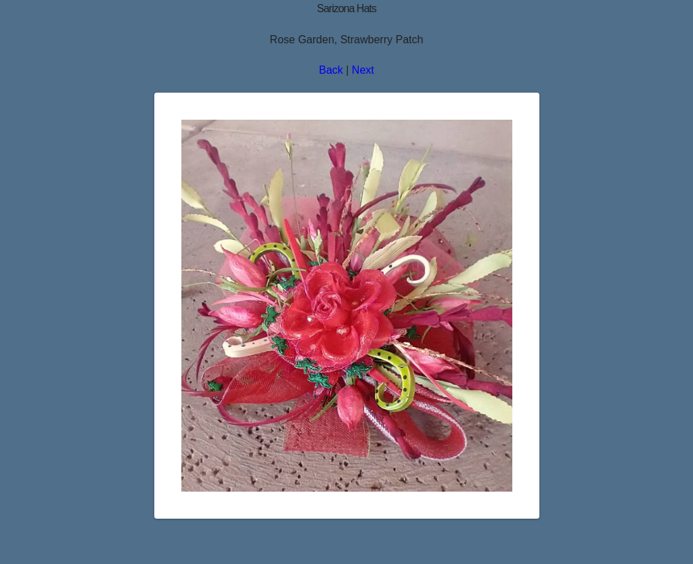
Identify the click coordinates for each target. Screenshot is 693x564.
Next (363, 70)
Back (331, 70)
